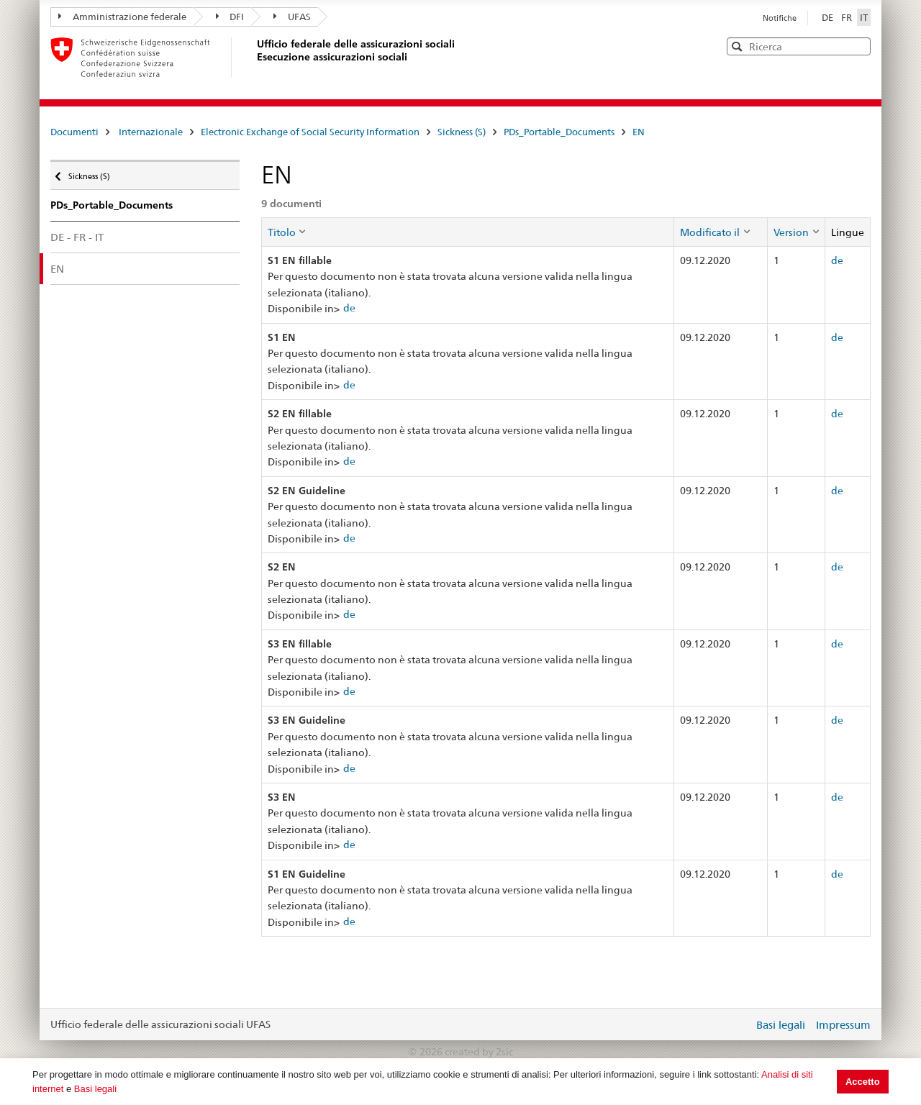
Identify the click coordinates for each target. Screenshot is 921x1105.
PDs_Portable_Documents (559, 131)
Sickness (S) (461, 131)
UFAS (292, 16)
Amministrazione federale (122, 16)
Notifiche (780, 18)
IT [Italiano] (864, 17)
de (349, 308)
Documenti (74, 131)
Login (739, 1024)
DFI (230, 16)
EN (638, 131)
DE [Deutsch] (828, 17)
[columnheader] (467, 231)
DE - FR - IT (77, 237)
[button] (858, 45)
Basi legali (95, 1088)
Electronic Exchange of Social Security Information (310, 131)
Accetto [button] (862, 1081)
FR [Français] (847, 17)
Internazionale (151, 131)
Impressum (843, 1025)
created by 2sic (479, 1052)
